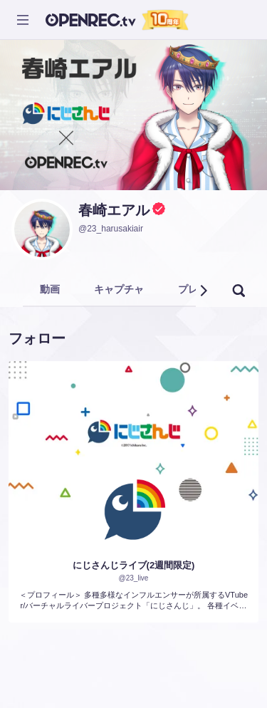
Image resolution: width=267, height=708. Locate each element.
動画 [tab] (50, 289)
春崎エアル (114, 210)
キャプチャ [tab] (119, 289)
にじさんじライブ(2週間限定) (134, 565)
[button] (203, 290)
